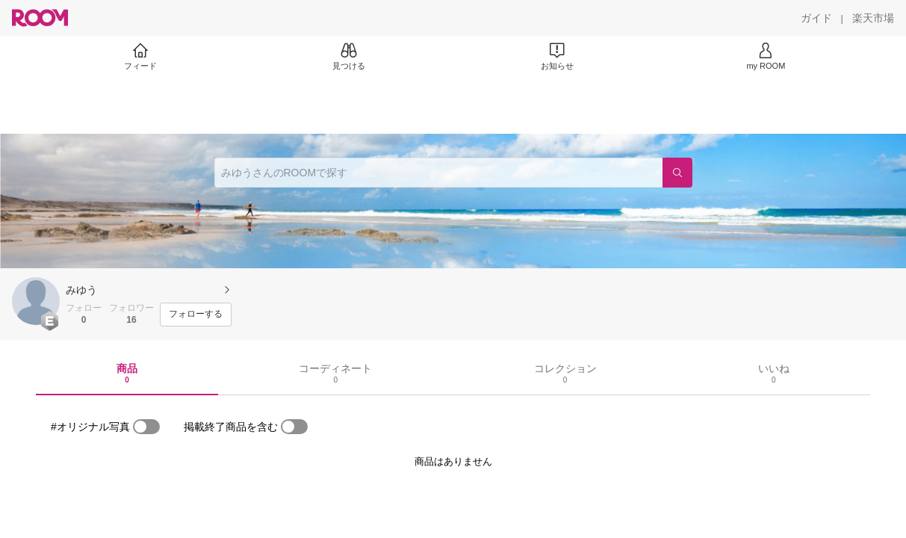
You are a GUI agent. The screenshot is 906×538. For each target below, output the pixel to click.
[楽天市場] (873, 18)
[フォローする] (196, 315)
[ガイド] (816, 18)
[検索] (677, 173)
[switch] (146, 426)
